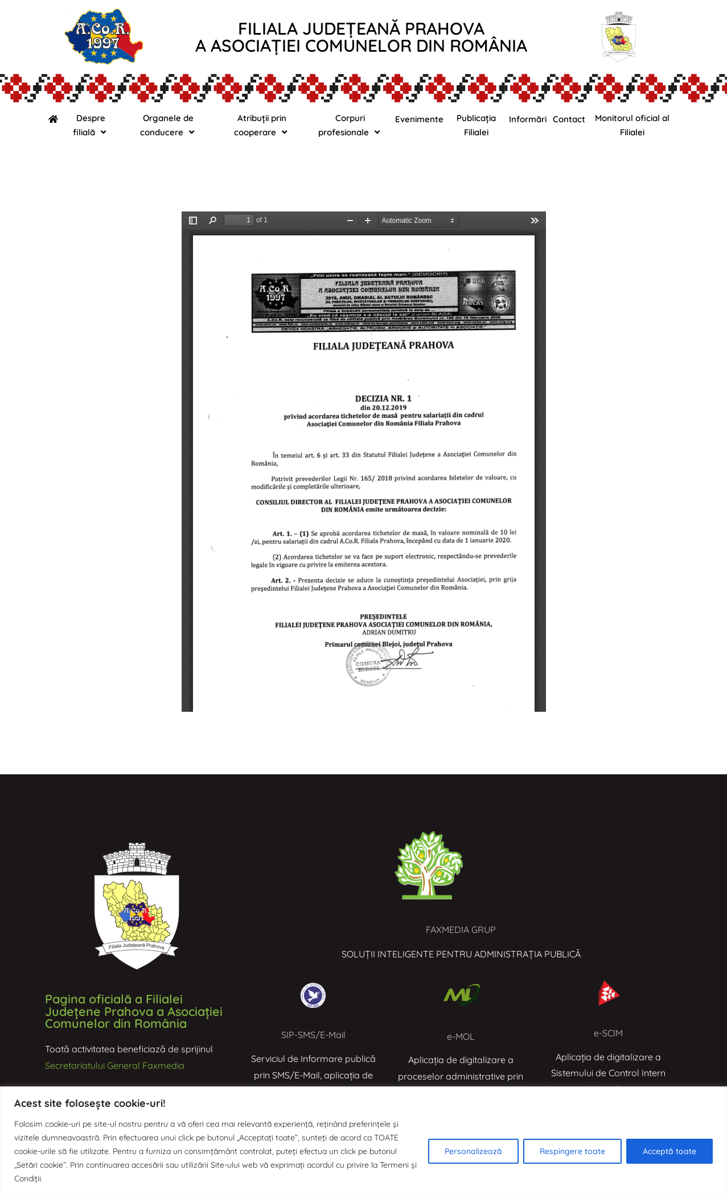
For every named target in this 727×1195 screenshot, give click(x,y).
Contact (569, 119)
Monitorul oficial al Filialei (632, 125)
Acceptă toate (669, 1151)
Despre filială (91, 125)
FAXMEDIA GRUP (461, 929)
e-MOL (461, 1036)
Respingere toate (572, 1151)
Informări (528, 119)
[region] (363, 1140)
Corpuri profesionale (350, 125)
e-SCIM (608, 1033)
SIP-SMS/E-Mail (313, 1034)
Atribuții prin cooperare (262, 125)
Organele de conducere (168, 125)
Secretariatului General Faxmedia (114, 1065)
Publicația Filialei (476, 125)
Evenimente (419, 119)
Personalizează (473, 1151)
